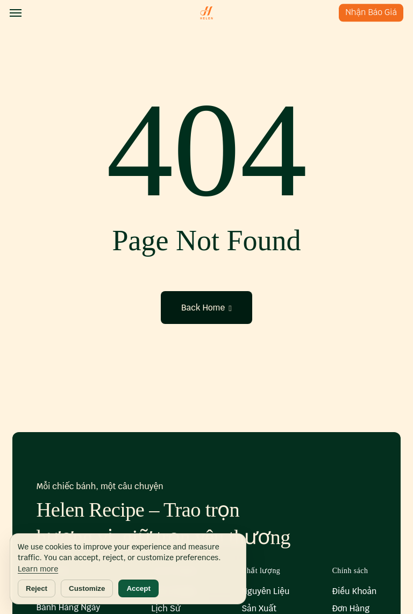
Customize (87, 588)
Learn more (38, 569)
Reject (36, 588)
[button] (16, 13)
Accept (138, 588)
